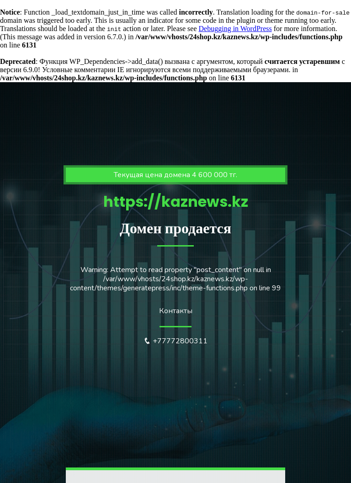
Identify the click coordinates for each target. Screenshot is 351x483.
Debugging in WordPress (235, 28)
